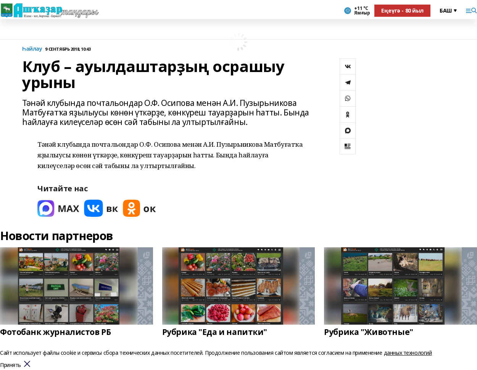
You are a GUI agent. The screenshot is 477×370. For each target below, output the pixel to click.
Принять (10, 365)
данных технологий (408, 352)
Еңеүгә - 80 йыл (402, 10)
